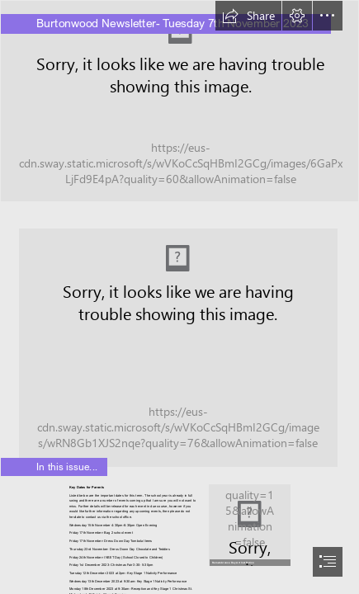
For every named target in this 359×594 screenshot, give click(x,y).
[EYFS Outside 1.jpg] (179, 101)
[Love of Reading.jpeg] (179, 341)
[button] (248, 16)
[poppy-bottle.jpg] (249, 524)
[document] (179, 297)
